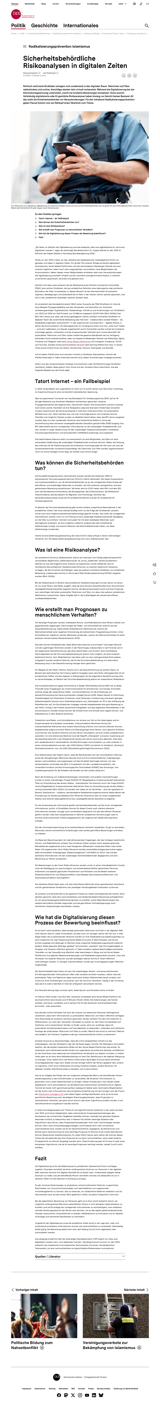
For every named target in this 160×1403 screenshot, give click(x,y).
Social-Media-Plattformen (78, 341)
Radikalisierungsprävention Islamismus (67, 33)
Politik (22, 33)
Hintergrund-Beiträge (92, 33)
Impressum (26, 1389)
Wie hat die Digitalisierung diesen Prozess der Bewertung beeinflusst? (72, 233)
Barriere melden (103, 1389)
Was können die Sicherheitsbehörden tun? (58, 222)
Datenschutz (40, 1389)
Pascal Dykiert (32, 73)
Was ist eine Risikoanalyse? (51, 226)
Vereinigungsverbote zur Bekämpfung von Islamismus (109, 1345)
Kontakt (81, 1389)
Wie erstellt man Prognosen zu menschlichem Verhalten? (65, 229)
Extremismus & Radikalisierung (39, 33)
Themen (14, 33)
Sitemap (52, 1389)
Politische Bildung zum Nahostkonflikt (32, 1345)
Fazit (40, 237)
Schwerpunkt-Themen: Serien (113, 33)
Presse (91, 1389)
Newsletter (63, 1389)
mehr (122, 4)
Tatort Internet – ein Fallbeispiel (53, 218)
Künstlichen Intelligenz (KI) (51, 1094)
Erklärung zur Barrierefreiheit (126, 1389)
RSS (73, 1389)
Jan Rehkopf (50, 73)
